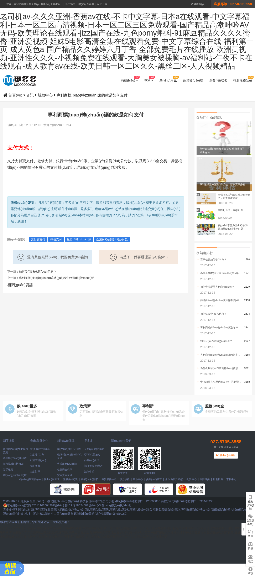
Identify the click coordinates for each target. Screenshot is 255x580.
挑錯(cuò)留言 (154, 479)
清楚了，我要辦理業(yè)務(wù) (139, 257)
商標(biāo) (129, 79)
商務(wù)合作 (91, 460)
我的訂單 (35, 471)
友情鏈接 (205, 479)
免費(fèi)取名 (218, 80)
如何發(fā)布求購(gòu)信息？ (215, 341)
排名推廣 (218, 479)
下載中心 (231, 479)
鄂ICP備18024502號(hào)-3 (83, 505)
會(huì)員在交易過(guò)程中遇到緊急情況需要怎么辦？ (220, 381)
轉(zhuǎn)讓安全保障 (69, 449)
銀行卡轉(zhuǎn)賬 (79, 239)
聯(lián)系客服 (86, 4)
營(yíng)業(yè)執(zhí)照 (116, 505)
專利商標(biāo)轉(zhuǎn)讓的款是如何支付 (220, 354)
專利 (148, 79)
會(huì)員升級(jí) (174, 479)
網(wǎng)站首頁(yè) (30, 479)
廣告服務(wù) (109, 479)
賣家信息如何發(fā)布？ (212, 259)
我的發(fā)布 (37, 454)
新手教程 (8, 469)
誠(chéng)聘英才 (93, 465)
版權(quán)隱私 (89, 479)
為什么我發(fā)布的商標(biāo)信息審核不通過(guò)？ (222, 150)
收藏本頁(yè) (198, 4)
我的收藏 (35, 465)
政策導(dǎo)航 (193, 80)
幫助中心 (45, 95)
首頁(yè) (15, 95)
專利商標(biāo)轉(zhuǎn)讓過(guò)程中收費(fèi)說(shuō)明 (56, 277)
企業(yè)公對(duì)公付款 (112, 239)
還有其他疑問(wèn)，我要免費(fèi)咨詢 (52, 257)
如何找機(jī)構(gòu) (13, 463)
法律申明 (89, 471)
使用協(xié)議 (70, 479)
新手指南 (70, 4)
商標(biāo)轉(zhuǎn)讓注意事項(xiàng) (220, 300)
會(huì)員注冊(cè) (40, 449)
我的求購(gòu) (38, 460)
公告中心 (192, 479)
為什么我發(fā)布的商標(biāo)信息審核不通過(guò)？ (220, 368)
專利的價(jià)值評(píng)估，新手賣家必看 (222, 184)
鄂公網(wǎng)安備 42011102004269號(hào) (33, 505)
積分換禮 (125, 479)
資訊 (30, 95)
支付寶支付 (38, 239)
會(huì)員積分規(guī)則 (230, 210)
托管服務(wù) (242, 79)
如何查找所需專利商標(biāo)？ (216, 286)
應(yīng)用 (168, 79)
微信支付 (56, 239)
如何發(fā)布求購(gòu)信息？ (37, 271)
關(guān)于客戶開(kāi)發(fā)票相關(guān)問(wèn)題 (233, 227)
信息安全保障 (64, 469)
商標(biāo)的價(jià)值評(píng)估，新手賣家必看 (234, 196)
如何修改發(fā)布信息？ (212, 313)
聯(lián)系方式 (92, 454)
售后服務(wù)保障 (67, 463)
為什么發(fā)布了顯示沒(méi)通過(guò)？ (220, 273)
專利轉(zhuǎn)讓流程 (15, 458)
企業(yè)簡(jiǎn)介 (94, 449)
